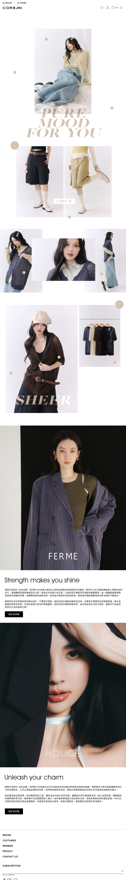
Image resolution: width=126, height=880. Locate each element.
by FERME (21, 3)
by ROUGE (7, 3)
